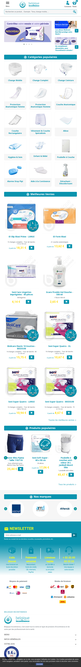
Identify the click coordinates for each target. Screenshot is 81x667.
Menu (6, 634)
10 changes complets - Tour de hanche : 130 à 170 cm (60, 352)
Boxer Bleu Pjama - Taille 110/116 (15, 459)
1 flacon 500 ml (59, 298)
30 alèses (40, 463)
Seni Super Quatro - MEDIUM (59, 401)
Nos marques (42, 496)
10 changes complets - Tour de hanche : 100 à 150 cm (22, 408)
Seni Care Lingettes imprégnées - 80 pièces (21, 293)
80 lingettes (21, 298)
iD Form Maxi (59, 236)
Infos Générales (12, 639)
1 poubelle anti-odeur (65, 470)
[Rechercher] (40, 11)
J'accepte (39, 664)
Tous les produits (67, 484)
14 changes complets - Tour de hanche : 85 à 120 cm (22, 352)
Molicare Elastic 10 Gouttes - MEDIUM (21, 347)
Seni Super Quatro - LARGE (21, 401)
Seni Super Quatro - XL (59, 346)
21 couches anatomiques (59, 242)
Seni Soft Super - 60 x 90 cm (40, 459)
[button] (24, 44)
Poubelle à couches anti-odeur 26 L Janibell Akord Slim (66, 462)
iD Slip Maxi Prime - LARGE (21, 236)
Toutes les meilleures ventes (62, 420)
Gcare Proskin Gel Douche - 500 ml (59, 293)
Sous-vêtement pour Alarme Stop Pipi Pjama (15, 464)
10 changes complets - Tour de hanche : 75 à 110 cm (60, 408)
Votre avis (9, 644)
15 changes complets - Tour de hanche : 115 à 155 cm (22, 243)
